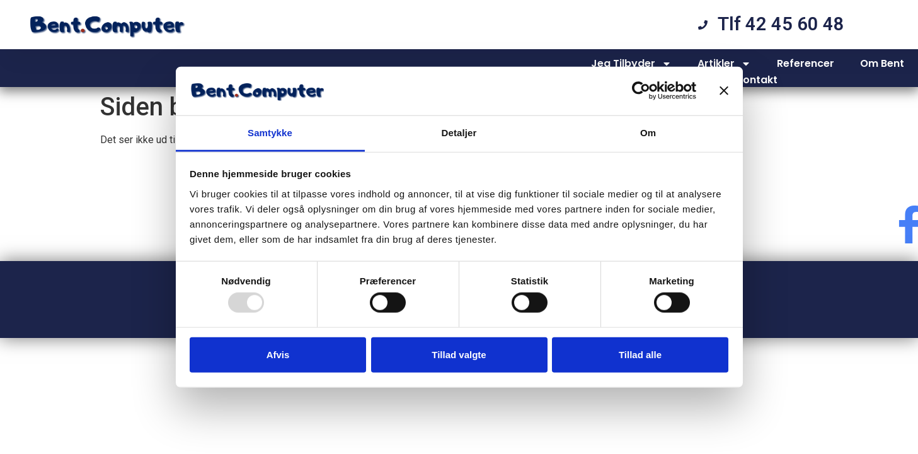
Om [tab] (648, 132)
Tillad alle (640, 354)
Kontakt (756, 80)
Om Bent (882, 63)
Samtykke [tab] (270, 132)
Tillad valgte (459, 354)
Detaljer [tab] (459, 132)
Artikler (724, 63)
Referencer (805, 63)
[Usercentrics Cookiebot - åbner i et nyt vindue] (641, 90)
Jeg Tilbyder (631, 63)
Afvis (278, 354)
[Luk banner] (724, 90)
